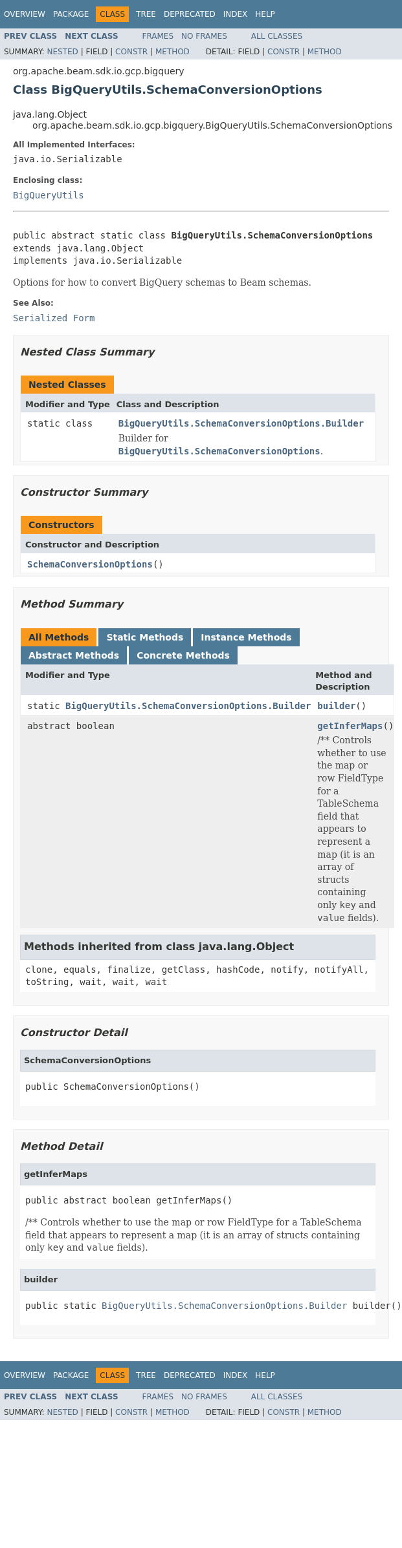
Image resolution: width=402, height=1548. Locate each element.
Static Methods (144, 637)
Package (71, 14)
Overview (24, 14)
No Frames (204, 36)
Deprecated (190, 14)
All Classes (276, 36)
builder (336, 706)
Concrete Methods (183, 655)
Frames (158, 36)
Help (265, 14)
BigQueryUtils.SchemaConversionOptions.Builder (241, 423)
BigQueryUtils (48, 195)
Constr (131, 51)
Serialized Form (54, 318)
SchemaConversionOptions (90, 564)
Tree (146, 14)
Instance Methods (246, 637)
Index (235, 14)
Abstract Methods (73, 655)
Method (172, 51)
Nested (62, 51)
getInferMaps (350, 726)
